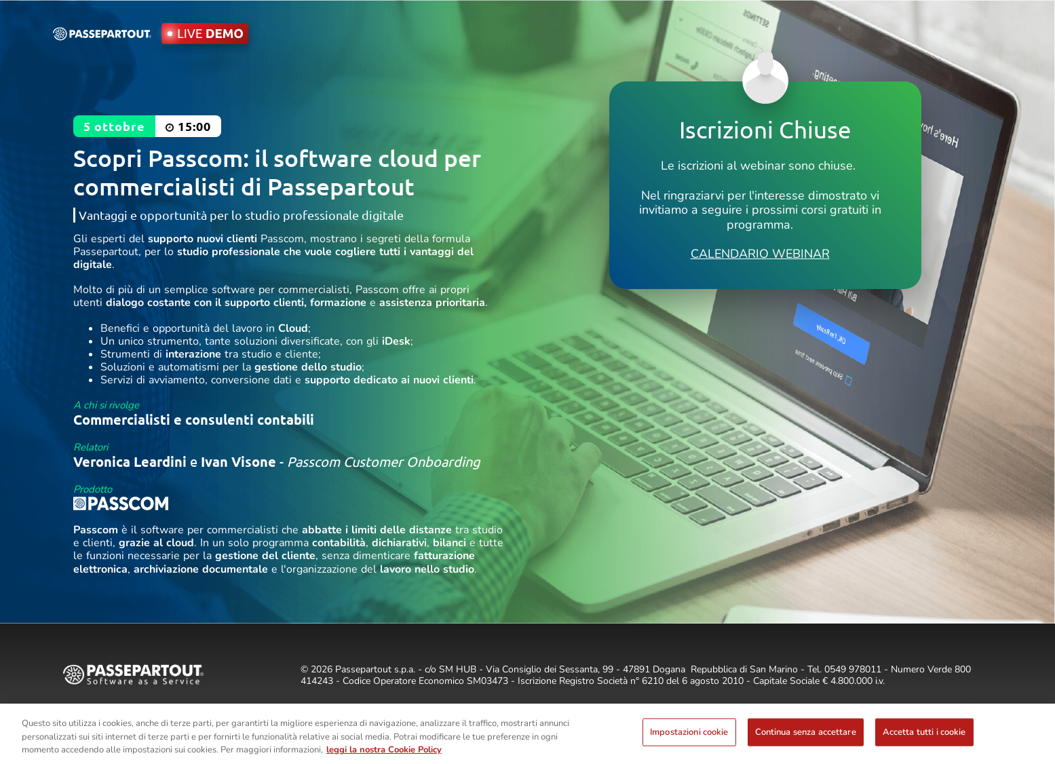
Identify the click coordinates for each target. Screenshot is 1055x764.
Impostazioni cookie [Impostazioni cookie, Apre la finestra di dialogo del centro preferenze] (689, 731)
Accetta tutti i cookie (924, 731)
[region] (527, 734)
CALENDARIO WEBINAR (760, 254)
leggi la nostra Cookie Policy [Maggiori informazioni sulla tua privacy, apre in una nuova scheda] (384, 750)
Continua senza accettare (805, 731)
